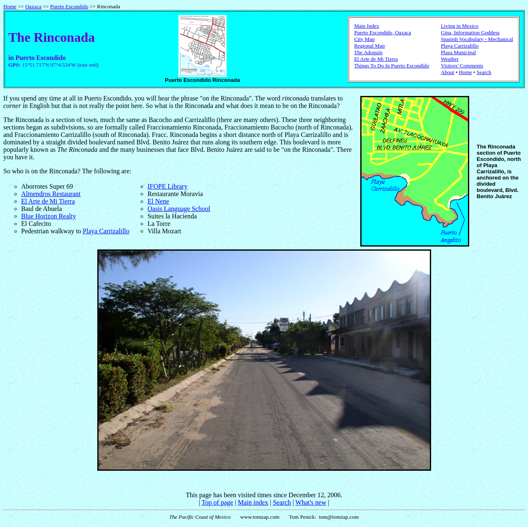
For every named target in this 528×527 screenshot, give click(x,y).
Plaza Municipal (458, 52)
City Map (364, 39)
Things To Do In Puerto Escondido (391, 65)
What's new (310, 502)
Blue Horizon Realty (48, 216)
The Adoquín (368, 52)
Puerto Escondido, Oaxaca (382, 32)
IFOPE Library (167, 186)
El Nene (158, 201)
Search (484, 72)
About (447, 72)
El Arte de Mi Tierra (376, 59)
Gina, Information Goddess (470, 32)
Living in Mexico (459, 26)
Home (10, 6)
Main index (253, 502)
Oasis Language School (178, 208)
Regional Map (369, 46)
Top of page (217, 502)
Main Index (366, 26)
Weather (449, 59)
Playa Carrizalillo (459, 46)
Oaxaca (33, 6)
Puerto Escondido (69, 6)
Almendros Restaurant (51, 193)
